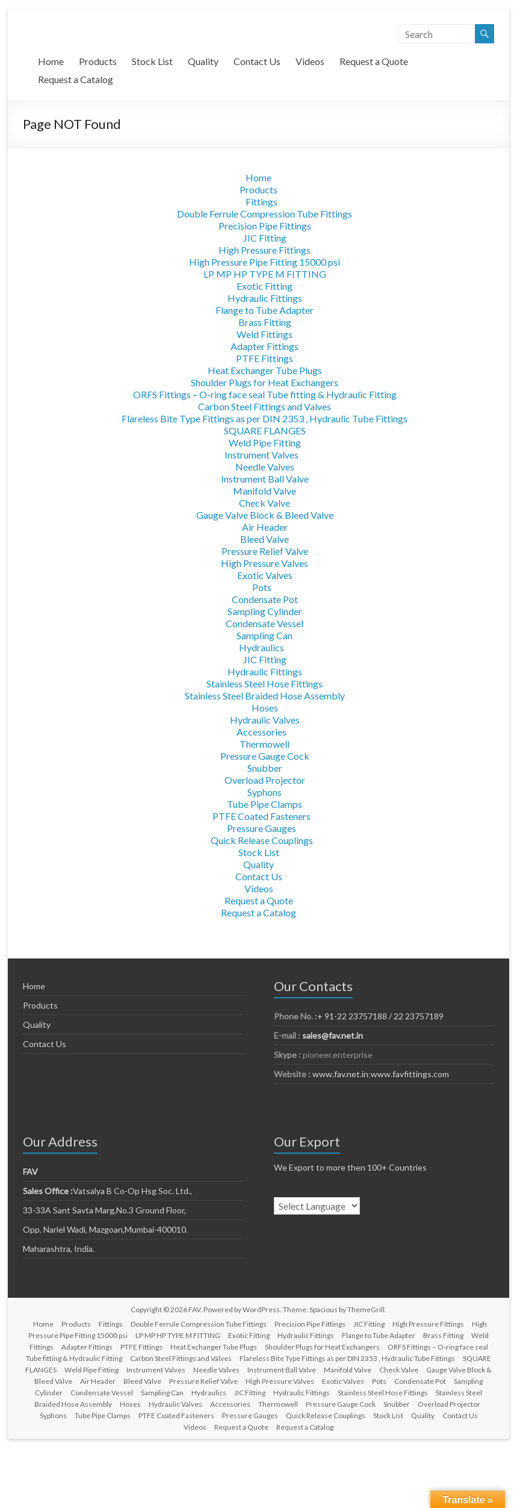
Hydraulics (261, 647)
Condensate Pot (265, 599)
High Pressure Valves (264, 563)
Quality (203, 61)
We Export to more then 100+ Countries (350, 1167)
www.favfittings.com (410, 1074)
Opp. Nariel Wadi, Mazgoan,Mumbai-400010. (105, 1229)
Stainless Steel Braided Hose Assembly (265, 695)
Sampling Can (265, 635)
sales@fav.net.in (332, 1035)
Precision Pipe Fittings (264, 225)
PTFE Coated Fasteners (261, 816)
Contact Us (257, 61)
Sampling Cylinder (265, 611)
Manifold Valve (264, 490)
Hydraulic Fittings (265, 298)
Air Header (265, 527)
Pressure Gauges (261, 828)
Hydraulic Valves (265, 719)
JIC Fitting (264, 237)
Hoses (265, 707)
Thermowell (264, 743)
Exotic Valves (265, 575)
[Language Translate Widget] (317, 1206)
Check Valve (264, 502)
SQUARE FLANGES (265, 430)
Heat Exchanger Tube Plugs (265, 370)
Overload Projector (264, 780)
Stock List (152, 61)
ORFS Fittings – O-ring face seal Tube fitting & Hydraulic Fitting (265, 394)
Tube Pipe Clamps (264, 804)
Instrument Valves (261, 454)
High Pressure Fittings (264, 249)
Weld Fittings (265, 334)
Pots (261, 587)
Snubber (264, 768)
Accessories (261, 731)
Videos (310, 61)
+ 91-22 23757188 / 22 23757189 (380, 1016)
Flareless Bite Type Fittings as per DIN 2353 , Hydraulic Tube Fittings (264, 418)
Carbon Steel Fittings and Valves (264, 406)
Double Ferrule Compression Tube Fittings (264, 213)
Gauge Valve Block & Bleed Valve (264, 515)
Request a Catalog (75, 79)
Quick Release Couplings (262, 840)
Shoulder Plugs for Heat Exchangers (264, 382)
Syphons (264, 792)
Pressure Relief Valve (264, 551)
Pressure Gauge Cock (264, 756)
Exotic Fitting (265, 286)
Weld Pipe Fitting (265, 442)
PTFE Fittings (264, 358)
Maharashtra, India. (58, 1249)
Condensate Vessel (264, 623)
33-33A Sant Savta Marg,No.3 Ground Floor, (104, 1210)
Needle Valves (264, 466)
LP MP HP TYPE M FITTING (264, 274)
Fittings (261, 201)
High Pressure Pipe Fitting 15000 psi (264, 261)
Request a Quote (373, 61)
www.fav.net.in (339, 1074)
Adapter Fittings (265, 346)
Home (51, 61)
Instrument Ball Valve (265, 478)
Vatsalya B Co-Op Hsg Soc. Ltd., (107, 1191)
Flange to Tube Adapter (264, 310)
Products (98, 61)
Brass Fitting (264, 322)
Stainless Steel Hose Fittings (264, 683)
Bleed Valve (264, 539)
